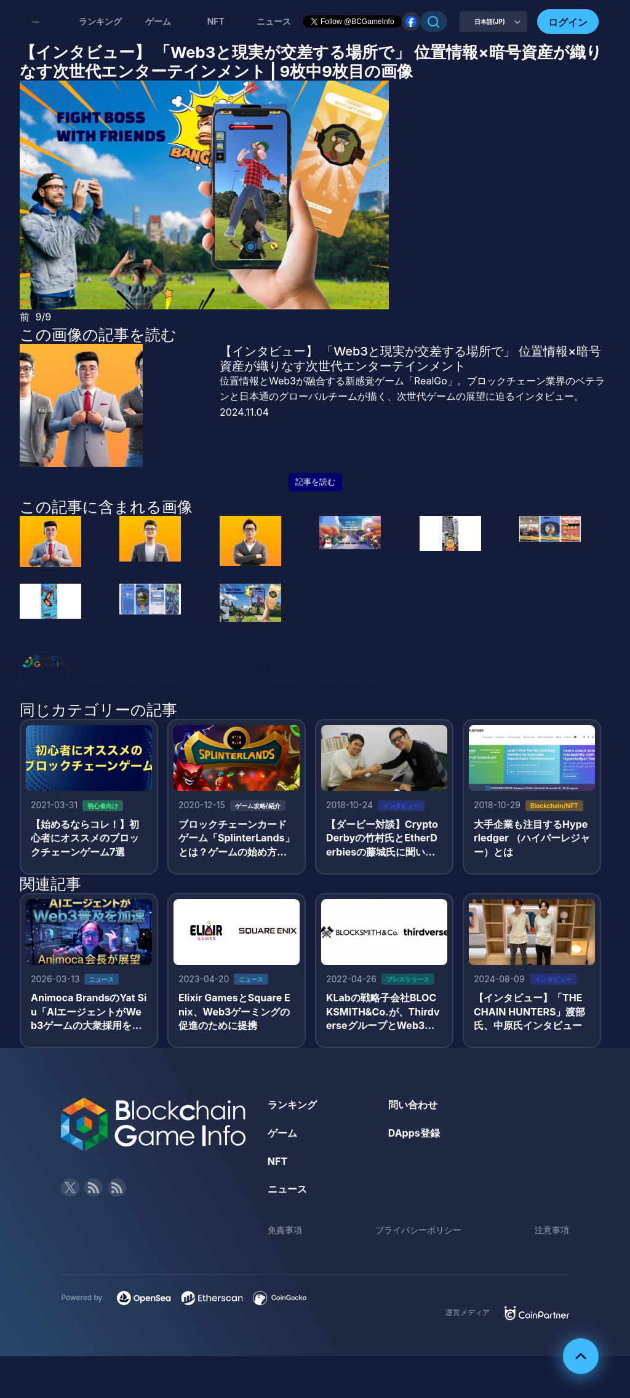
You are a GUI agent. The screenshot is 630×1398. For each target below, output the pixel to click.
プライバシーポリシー (418, 1230)
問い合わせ (412, 1104)
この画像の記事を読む (98, 334)
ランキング (100, 21)
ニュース (287, 1189)
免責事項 (285, 1230)
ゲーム (158, 21)
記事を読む (315, 482)
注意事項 (552, 1230)
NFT (216, 21)
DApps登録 (414, 1133)
